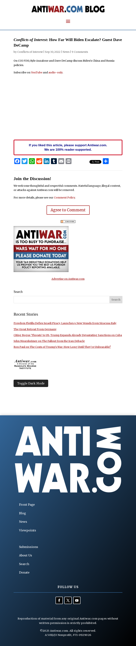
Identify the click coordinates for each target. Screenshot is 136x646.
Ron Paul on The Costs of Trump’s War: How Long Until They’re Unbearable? (62, 347)
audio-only (55, 72)
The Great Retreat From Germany (35, 329)
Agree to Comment (68, 210)
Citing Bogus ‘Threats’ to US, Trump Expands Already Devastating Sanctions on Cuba (68, 335)
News (66, 52)
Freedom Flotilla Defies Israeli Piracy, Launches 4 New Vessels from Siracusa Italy (65, 323)
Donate (24, 572)
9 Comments (80, 52)
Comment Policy (64, 197)
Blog (22, 513)
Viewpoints (27, 530)
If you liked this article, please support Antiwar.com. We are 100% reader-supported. (68, 147)
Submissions (28, 547)
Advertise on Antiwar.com (68, 279)
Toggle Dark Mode (31, 383)
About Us (25, 555)
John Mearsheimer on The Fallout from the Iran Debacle (49, 341)
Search (24, 564)
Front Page (27, 504)
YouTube (36, 72)
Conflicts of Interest (30, 52)
